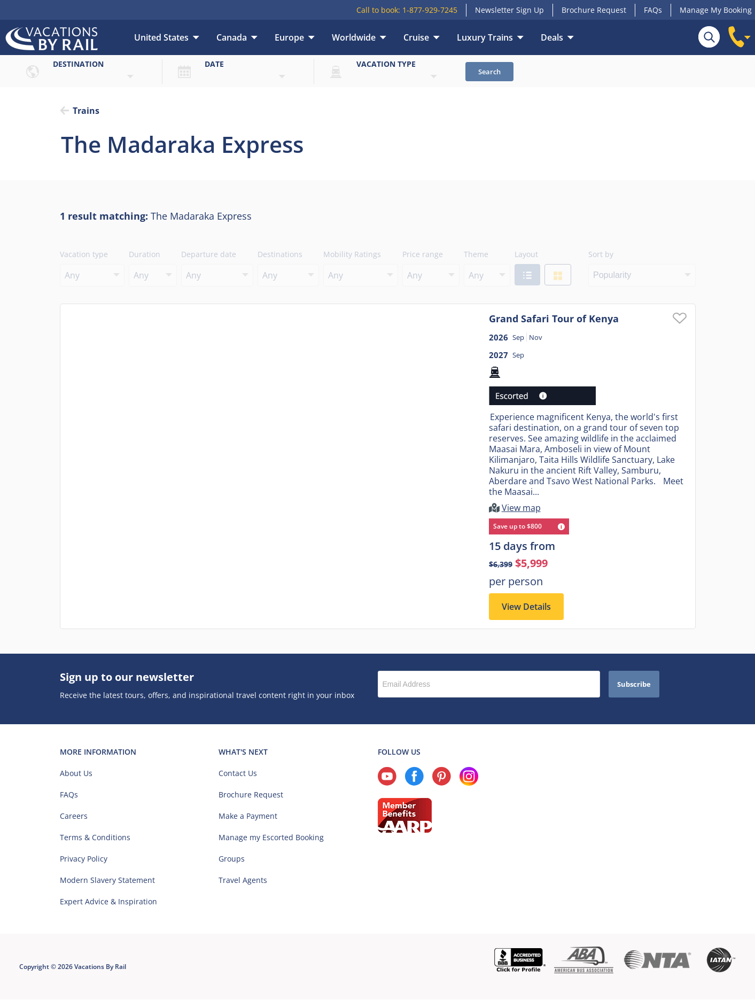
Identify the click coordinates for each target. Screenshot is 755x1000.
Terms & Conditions (95, 838)
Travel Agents (243, 880)
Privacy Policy (83, 859)
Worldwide (354, 37)
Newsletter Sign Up (509, 10)
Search (489, 71)
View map (521, 508)
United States (161, 37)
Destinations (280, 254)
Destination (78, 64)
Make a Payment (248, 816)
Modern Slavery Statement (107, 880)
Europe (289, 37)
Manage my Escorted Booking (271, 838)
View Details (526, 607)
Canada (231, 37)
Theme (476, 254)
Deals (552, 37)
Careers (74, 816)
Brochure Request (594, 10)
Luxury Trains (485, 37)
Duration (144, 254)
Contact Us (238, 774)
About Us (76, 774)
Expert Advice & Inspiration (108, 902)
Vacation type (386, 64)
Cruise (416, 37)
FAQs (653, 10)
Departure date (208, 254)
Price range (422, 254)
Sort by (600, 254)
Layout (526, 254)
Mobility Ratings (352, 254)
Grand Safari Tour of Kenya (554, 318)
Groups (232, 859)
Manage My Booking (716, 10)
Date (214, 64)
